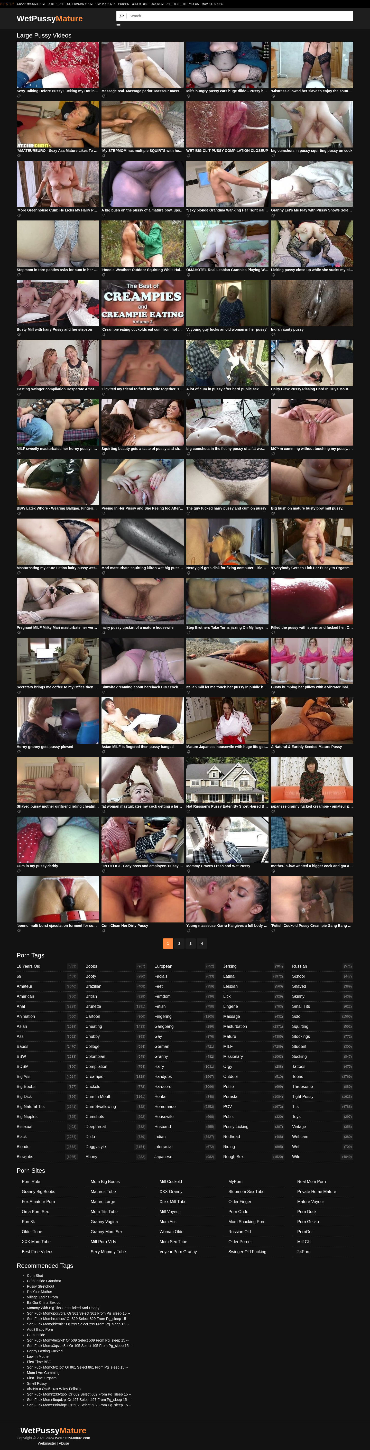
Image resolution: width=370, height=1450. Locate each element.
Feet (185, 986)
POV (253, 1107)
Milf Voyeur (170, 1211)
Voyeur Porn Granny (178, 1252)
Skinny (322, 996)
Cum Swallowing (116, 1107)
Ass (47, 1036)
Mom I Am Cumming (43, 1373)
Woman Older (172, 1232)
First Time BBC (39, 1362)
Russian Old (239, 1232)
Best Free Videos (186, 4)
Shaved (322, 986)
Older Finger (239, 1201)
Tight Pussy (322, 1097)
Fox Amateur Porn (38, 1201)
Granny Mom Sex (107, 1232)
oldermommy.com (79, 4)
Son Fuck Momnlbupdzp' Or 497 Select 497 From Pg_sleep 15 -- (78, 1400)
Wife (322, 1157)
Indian (185, 1137)
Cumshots (116, 1117)
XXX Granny (171, 1191)
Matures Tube (103, 1191)
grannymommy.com (31, 4)
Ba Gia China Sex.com (45, 1302)
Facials (185, 976)
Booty (116, 976)
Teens (322, 1077)
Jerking (253, 966)
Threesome (322, 1087)
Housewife (185, 1117)
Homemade (185, 1107)
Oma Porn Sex (105, 4)
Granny (185, 1057)
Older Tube (140, 4)
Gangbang (185, 1026)
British (116, 996)
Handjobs (185, 1077)
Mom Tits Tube (104, 1211)
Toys (322, 1117)
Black (47, 1137)
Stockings (322, 1036)
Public (253, 1117)
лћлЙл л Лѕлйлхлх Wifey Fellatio (54, 1389)
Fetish (185, 1006)
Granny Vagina (104, 1222)
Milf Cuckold (171, 1181)
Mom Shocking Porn (246, 1222)
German (185, 1046)
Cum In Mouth (116, 1097)
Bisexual (47, 1127)
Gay (185, 1036)
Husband (185, 1127)
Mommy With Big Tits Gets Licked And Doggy (63, 1308)
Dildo (116, 1137)
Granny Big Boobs (38, 1191)
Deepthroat (116, 1127)
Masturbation (253, 1026)
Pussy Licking (253, 1127)
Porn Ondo (238, 1211)
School (322, 976)
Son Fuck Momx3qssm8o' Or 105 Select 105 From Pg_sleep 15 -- (79, 1346)
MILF (253, 1046)
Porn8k (123, 4)
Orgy (253, 1067)
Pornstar (253, 1097)
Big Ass (47, 1077)
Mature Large (103, 1201)
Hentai (185, 1097)
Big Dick (47, 1097)
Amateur (47, 986)
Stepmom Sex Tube (246, 1191)
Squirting (322, 1026)
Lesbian (253, 986)
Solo (322, 1016)
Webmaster (47, 1443)
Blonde (47, 1147)
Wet (322, 1147)
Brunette (116, 1006)
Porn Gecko (308, 1222)
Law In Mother (38, 1356)
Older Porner (240, 1242)
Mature (253, 1036)
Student (322, 1046)
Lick (253, 996)
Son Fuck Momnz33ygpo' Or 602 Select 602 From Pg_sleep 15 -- (79, 1394)
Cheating (116, 1026)
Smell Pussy (37, 1383)
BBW (47, 1057)
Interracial (185, 1147)
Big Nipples (47, 1117)
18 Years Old (47, 966)
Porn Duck (307, 1211)
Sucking (322, 1057)
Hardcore (185, 1087)
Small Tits (322, 1006)
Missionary (253, 1057)
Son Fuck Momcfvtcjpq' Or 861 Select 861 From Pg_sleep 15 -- (77, 1367)
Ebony (116, 1157)
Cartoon (116, 1016)
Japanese (185, 1157)
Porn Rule (31, 1181)
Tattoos (322, 1067)
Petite (253, 1087)
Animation (47, 1016)
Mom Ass (168, 1222)
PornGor (305, 1232)
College (116, 1046)
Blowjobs (47, 1157)
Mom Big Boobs (212, 4)
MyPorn (235, 1181)
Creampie (116, 1077)
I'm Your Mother (39, 1292)
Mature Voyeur (310, 1201)
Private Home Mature (316, 1191)
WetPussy (50, 18)
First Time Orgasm (42, 1378)
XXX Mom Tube (161, 4)
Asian (47, 1026)
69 (47, 976)
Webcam (322, 1137)
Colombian (116, 1057)
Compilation (116, 1067)
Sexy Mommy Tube (108, 1252)
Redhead (253, 1137)
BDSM (47, 1067)
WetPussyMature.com (72, 1438)
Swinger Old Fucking (247, 1252)
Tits (322, 1107)
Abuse (64, 1443)
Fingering (185, 1016)
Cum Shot (35, 1275)
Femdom (185, 996)
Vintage (322, 1127)
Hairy (185, 1067)
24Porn (304, 1252)
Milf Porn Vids (103, 1242)
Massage (253, 1016)
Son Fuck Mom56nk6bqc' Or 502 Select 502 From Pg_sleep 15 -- (79, 1405)
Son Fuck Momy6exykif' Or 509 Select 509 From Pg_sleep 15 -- (78, 1340)
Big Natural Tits (47, 1107)
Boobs (116, 966)
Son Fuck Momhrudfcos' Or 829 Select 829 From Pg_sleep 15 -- (78, 1319)
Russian (322, 966)
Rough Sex (253, 1157)
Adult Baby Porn (40, 1329)
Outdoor (253, 1077)
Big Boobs (47, 1087)
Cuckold (116, 1087)
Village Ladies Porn (42, 1297)
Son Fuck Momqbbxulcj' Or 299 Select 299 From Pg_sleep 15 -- (78, 1324)
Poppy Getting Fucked (45, 1351)
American (47, 996)
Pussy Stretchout (40, 1286)
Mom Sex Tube (173, 1242)
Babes (47, 1046)
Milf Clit (304, 1242)
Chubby (116, 1036)
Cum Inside (36, 1335)
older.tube (56, 4)
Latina (253, 976)
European (185, 966)
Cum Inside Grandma (44, 1281)
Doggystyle (116, 1147)
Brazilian (116, 986)
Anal (47, 1006)
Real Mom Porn (311, 1181)
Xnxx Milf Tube (173, 1201)
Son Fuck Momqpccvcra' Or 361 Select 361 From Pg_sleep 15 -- (78, 1313)
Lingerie (253, 1006)
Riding (253, 1147)
